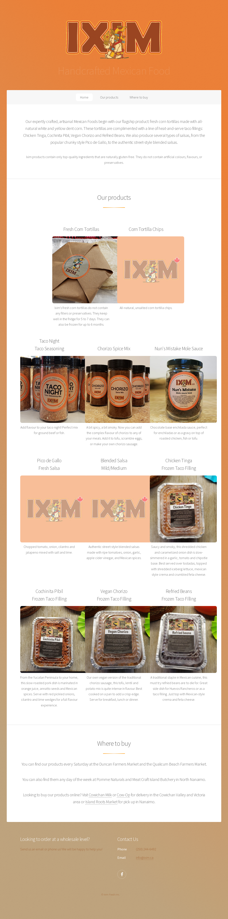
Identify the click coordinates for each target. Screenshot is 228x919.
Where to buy (139, 97)
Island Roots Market (101, 801)
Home (84, 97)
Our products (109, 97)
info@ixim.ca (144, 857)
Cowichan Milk (100, 794)
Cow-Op (123, 794)
